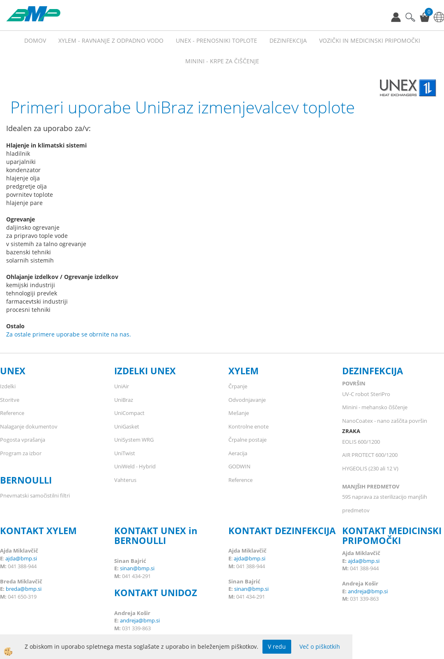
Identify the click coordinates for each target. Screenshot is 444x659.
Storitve (9, 399)
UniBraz (123, 399)
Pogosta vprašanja (22, 439)
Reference (12, 413)
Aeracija (237, 453)
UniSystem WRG (134, 439)
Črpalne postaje (247, 439)
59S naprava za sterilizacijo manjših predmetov (384, 503)
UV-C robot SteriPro (366, 394)
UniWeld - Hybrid (135, 466)
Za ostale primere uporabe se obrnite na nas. (68, 334)
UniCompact (129, 413)
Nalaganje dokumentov (29, 426)
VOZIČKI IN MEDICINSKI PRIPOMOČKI (369, 40)
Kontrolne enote (248, 426)
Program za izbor (20, 453)
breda (13, 588)
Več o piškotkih (319, 646)
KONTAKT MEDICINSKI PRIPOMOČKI (392, 535)
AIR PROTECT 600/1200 (370, 455)
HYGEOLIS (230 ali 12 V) (370, 468)
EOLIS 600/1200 (361, 441)
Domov (35, 40)
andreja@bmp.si (140, 620)
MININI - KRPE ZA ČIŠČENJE (222, 61)
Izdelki (8, 386)
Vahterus (125, 480)
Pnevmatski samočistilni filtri (35, 495)
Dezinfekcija (288, 40)
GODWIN (239, 466)
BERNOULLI (26, 480)
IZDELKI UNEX (145, 370)
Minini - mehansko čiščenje (374, 407)
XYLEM (243, 370)
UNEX (12, 370)
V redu (277, 646)
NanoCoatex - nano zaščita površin (384, 420)
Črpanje (237, 386)
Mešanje (238, 413)
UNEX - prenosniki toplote (216, 40)
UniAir (121, 386)
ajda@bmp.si (21, 558)
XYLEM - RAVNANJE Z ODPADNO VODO (110, 40)
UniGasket (126, 426)
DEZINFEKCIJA (372, 370)
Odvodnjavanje (247, 399)
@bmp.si (30, 588)
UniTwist (124, 453)
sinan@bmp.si (137, 568)
